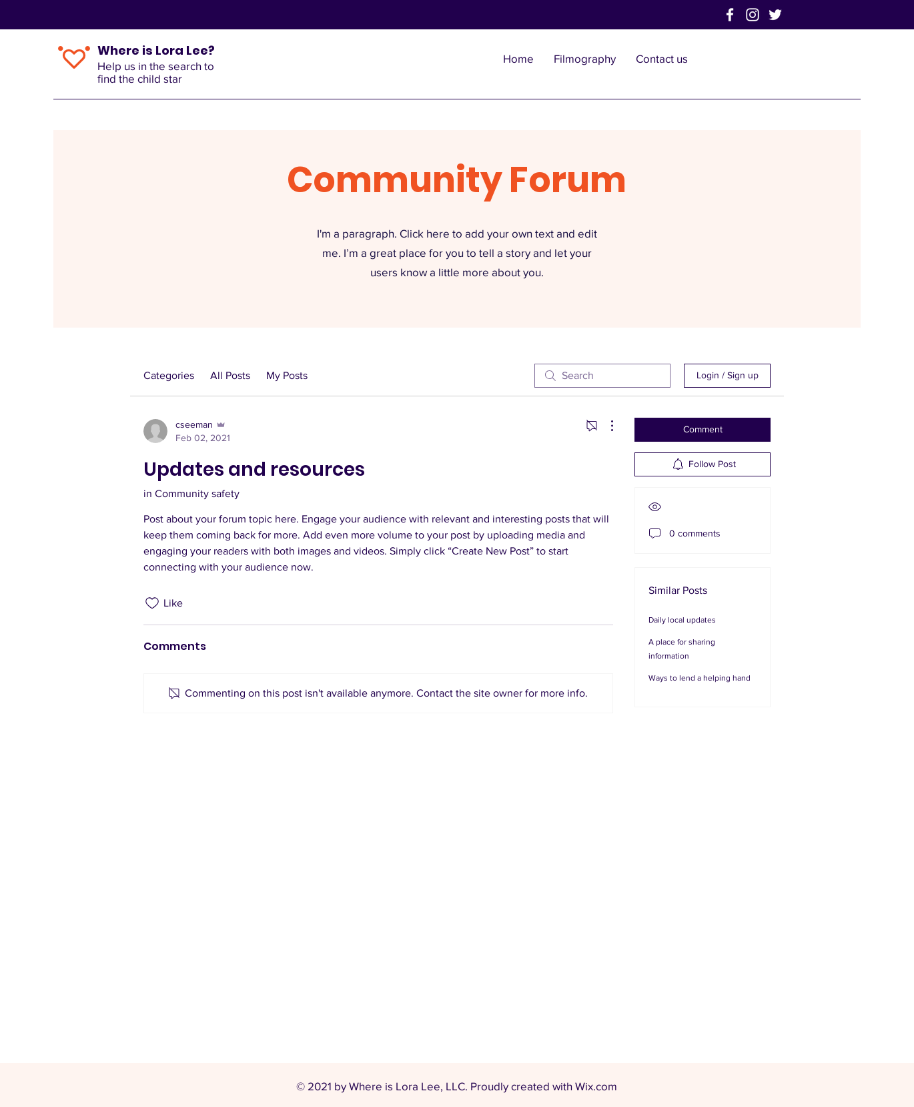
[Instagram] (752, 14)
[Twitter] (775, 14)
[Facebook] (730, 14)
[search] (602, 376)
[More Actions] (605, 426)
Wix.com (596, 1086)
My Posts (287, 375)
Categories (168, 375)
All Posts (230, 375)
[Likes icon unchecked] (152, 603)
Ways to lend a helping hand (699, 678)
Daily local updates (682, 620)
